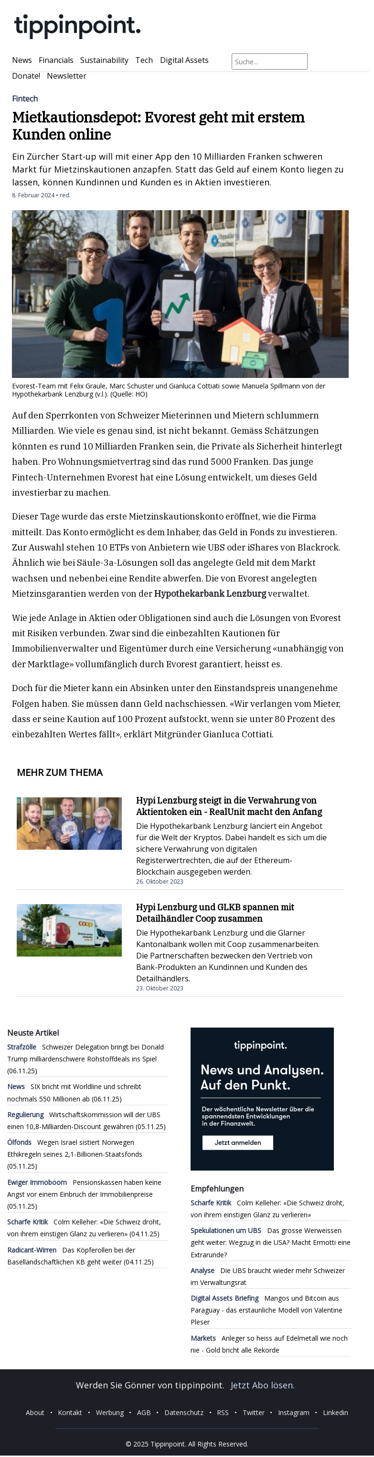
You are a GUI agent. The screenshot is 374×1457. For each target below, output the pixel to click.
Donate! (26, 76)
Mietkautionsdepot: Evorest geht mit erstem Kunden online (158, 125)
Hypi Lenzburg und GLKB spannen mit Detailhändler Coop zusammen (215, 913)
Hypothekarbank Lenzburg (210, 593)
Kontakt (70, 1412)
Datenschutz (183, 1412)
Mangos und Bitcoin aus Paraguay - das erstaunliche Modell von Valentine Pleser (266, 1310)
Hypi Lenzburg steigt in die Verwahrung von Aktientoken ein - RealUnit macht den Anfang (229, 806)
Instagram (294, 1412)
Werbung (110, 1412)
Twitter (254, 1412)
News (22, 60)
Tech (144, 60)
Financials (56, 60)
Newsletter (66, 76)
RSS (223, 1412)
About (35, 1412)
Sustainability (104, 60)
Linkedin (335, 1412)
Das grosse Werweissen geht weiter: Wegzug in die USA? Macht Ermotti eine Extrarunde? (271, 1242)
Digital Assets (184, 60)
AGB (144, 1412)
